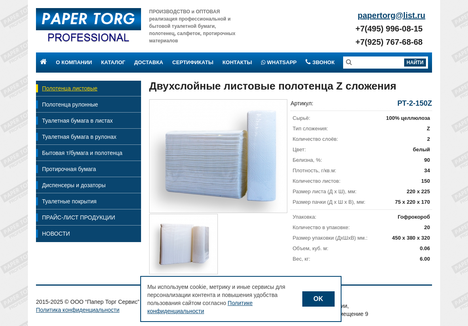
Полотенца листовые (69, 88)
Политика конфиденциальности (78, 310)
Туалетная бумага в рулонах (79, 137)
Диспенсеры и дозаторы (73, 185)
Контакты (237, 62)
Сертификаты (192, 62)
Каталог (113, 62)
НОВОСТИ (56, 233)
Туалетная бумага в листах (77, 120)
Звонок (320, 62)
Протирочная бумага (69, 169)
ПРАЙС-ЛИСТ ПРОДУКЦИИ (78, 217)
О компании (74, 62)
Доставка (148, 62)
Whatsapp (279, 62)
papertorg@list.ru (391, 15)
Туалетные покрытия (69, 201)
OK (318, 298)
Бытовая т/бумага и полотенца (82, 153)
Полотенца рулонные (70, 104)
